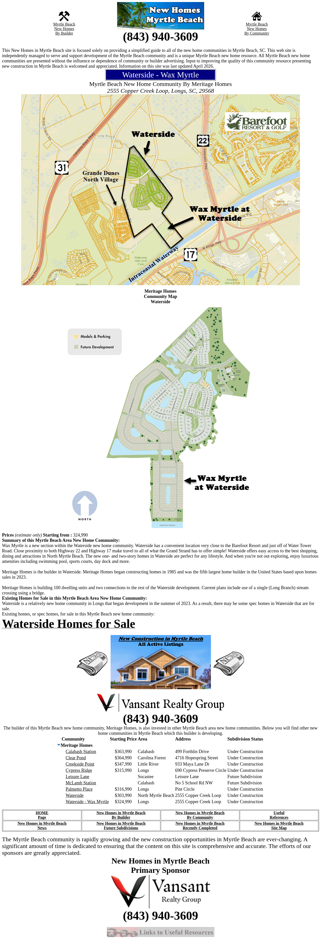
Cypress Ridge (79, 770)
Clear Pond (76, 757)
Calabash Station (81, 751)
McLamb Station (81, 782)
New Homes (64, 29)
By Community (256, 33)
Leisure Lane (77, 776)
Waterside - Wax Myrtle (87, 801)
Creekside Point (80, 764)
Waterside (75, 795)
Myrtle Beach (64, 24)
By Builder (64, 33)
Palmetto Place (79, 789)
